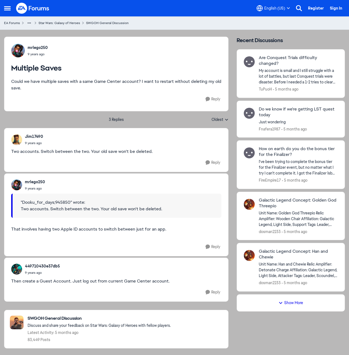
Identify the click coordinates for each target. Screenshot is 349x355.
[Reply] (212, 99)
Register (316, 8)
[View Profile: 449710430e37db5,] (16, 269)
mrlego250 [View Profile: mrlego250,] (38, 47)
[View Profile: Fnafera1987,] (249, 113)
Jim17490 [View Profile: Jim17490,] (34, 136)
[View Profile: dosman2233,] (249, 204)
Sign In (336, 8)
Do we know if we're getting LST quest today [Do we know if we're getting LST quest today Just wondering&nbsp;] (297, 112)
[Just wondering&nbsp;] (298, 122)
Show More (290, 302)
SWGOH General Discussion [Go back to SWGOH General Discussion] (107, 23)
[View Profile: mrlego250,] (18, 50)
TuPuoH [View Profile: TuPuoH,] (265, 89)
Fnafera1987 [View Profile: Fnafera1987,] (269, 128)
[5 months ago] (285, 89)
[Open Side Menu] (7, 8)
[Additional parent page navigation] (29, 23)
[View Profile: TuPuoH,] (249, 61)
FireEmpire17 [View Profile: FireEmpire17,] (270, 180)
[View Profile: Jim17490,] (16, 139)
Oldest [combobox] (220, 120)
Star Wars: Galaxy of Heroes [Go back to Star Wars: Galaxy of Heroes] (59, 23)
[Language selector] (273, 8)
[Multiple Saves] (34, 143)
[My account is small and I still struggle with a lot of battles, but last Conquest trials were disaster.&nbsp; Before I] (298, 76)
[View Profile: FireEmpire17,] (249, 152)
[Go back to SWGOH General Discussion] (99, 318)
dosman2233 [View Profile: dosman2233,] (270, 231)
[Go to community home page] (32, 8)
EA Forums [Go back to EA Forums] (12, 23)
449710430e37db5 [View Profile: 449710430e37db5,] (42, 266)
